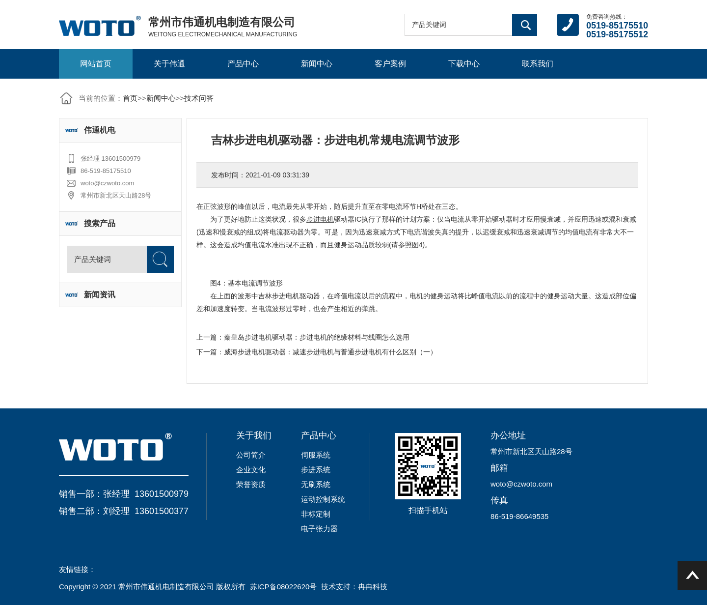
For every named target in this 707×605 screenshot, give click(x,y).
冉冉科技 (372, 586)
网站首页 (95, 63)
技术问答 (199, 98)
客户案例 (390, 63)
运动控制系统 (323, 499)
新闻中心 (316, 63)
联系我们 (537, 63)
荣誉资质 (251, 484)
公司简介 (251, 455)
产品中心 (243, 63)
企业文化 (251, 469)
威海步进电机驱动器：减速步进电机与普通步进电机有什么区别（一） (330, 352)
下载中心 (464, 63)
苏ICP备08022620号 (283, 586)
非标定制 (315, 514)
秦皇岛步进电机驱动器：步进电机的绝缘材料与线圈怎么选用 (316, 337)
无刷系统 (315, 484)
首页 (130, 98)
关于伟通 (169, 63)
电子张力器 (319, 528)
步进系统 (315, 469)
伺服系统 (315, 455)
